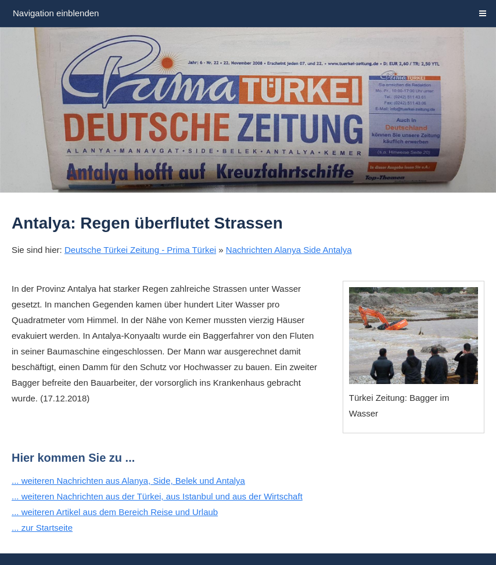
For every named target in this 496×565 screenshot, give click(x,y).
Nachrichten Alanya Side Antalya (289, 250)
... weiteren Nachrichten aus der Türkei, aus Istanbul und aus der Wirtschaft (157, 496)
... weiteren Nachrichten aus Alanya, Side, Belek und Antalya (128, 481)
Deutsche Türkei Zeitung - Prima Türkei (140, 250)
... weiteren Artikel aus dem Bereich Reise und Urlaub (115, 512)
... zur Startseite (42, 528)
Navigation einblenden (56, 13)
